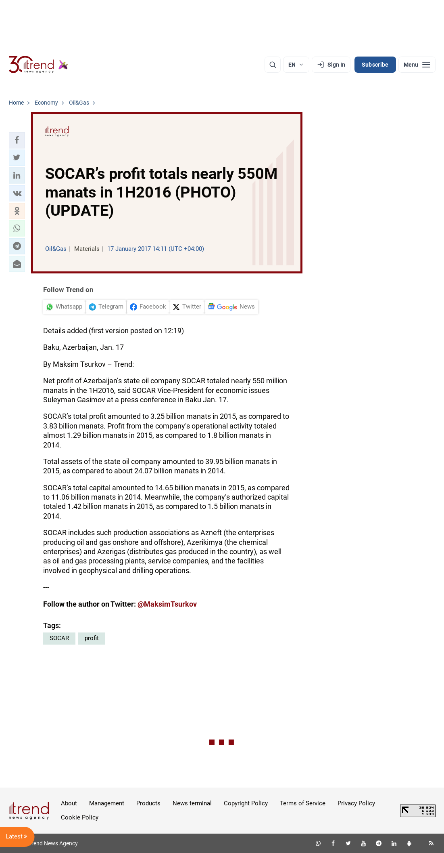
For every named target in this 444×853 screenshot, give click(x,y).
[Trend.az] (39, 65)
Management (106, 803)
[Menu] (417, 65)
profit (92, 638)
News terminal (192, 803)
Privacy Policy (356, 803)
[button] (17, 140)
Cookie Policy (79, 817)
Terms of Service (302, 803)
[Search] (273, 65)
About (69, 803)
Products (148, 803)
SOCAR (59, 638)
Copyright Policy (246, 803)
